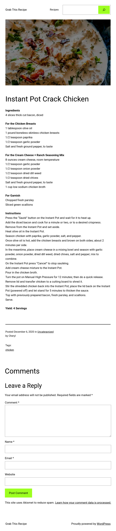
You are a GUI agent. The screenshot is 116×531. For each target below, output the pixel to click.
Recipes (54, 9)
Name (9, 441)
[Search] (104, 10)
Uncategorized (45, 331)
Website (10, 474)
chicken (9, 349)
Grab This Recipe (16, 9)
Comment (12, 402)
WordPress (104, 523)
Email (9, 458)
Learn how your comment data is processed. (83, 502)
